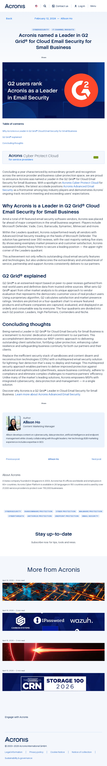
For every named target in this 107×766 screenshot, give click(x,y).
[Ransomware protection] (38, 511)
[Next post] (98, 459)
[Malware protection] (90, 511)
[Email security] (90, 516)
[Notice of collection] (82, 752)
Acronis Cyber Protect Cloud (80, 182)
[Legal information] (13, 752)
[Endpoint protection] (67, 516)
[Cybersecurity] (13, 511)
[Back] (7, 18)
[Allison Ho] (66, 18)
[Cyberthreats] (16, 516)
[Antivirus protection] (39, 516)
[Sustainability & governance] (18, 758)
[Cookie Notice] (57, 752)
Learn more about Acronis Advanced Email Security (47, 394)
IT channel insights (63, 29)
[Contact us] (60, 7)
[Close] (95, 6)
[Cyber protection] (66, 511)
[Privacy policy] (36, 752)
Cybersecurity (41, 29)
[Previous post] (11, 459)
